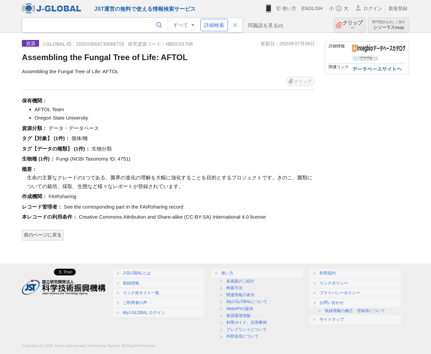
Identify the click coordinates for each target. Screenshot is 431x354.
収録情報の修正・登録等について (355, 310)
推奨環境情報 (238, 315)
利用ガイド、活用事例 (246, 322)
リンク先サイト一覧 (141, 293)
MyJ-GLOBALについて (246, 301)
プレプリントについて (246, 329)
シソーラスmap (388, 25)
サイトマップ (332, 319)
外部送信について (242, 336)
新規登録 (398, 8)
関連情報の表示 (240, 295)
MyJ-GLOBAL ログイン (144, 312)
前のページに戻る (43, 234)
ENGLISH (312, 8)
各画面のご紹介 (240, 281)
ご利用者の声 (135, 302)
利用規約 (328, 273)
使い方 (289, 8)
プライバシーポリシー (340, 293)
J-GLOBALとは (137, 273)
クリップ (352, 25)
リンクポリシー (334, 283)
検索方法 (234, 287)
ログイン (372, 8)
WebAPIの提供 (239, 308)
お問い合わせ (332, 302)
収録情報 (131, 283)
